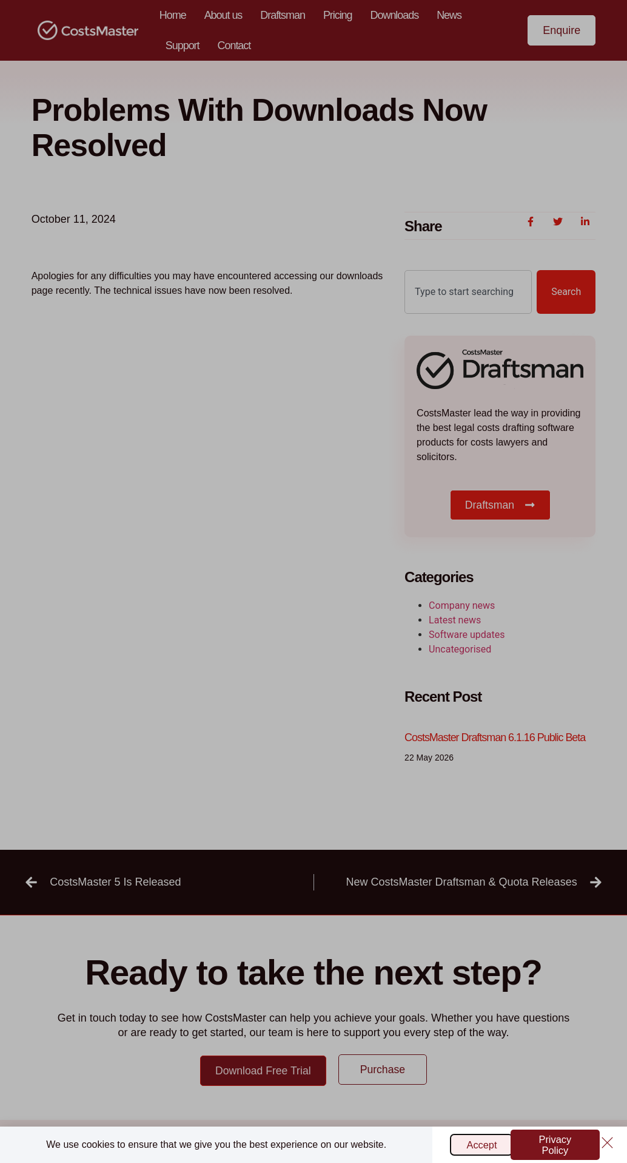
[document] (313, 581)
